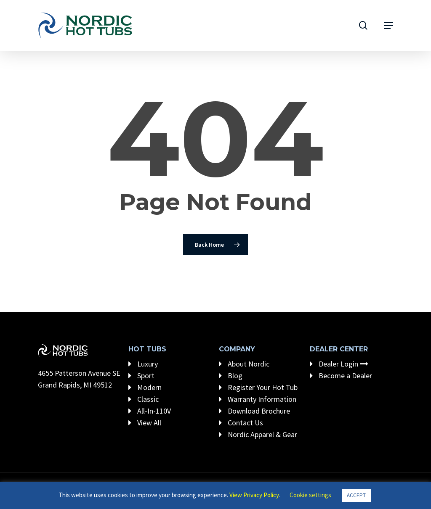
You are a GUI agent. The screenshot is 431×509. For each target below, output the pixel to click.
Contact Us (241, 422)
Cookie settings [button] (310, 495)
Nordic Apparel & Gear (258, 434)
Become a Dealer (341, 375)
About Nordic (244, 364)
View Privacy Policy (254, 495)
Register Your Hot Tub (258, 387)
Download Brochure (254, 411)
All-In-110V (149, 411)
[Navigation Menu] (388, 25)
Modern (145, 387)
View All (144, 422)
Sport (141, 375)
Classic (143, 399)
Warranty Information (257, 399)
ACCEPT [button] (356, 495)
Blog (230, 375)
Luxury (143, 364)
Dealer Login (339, 364)
